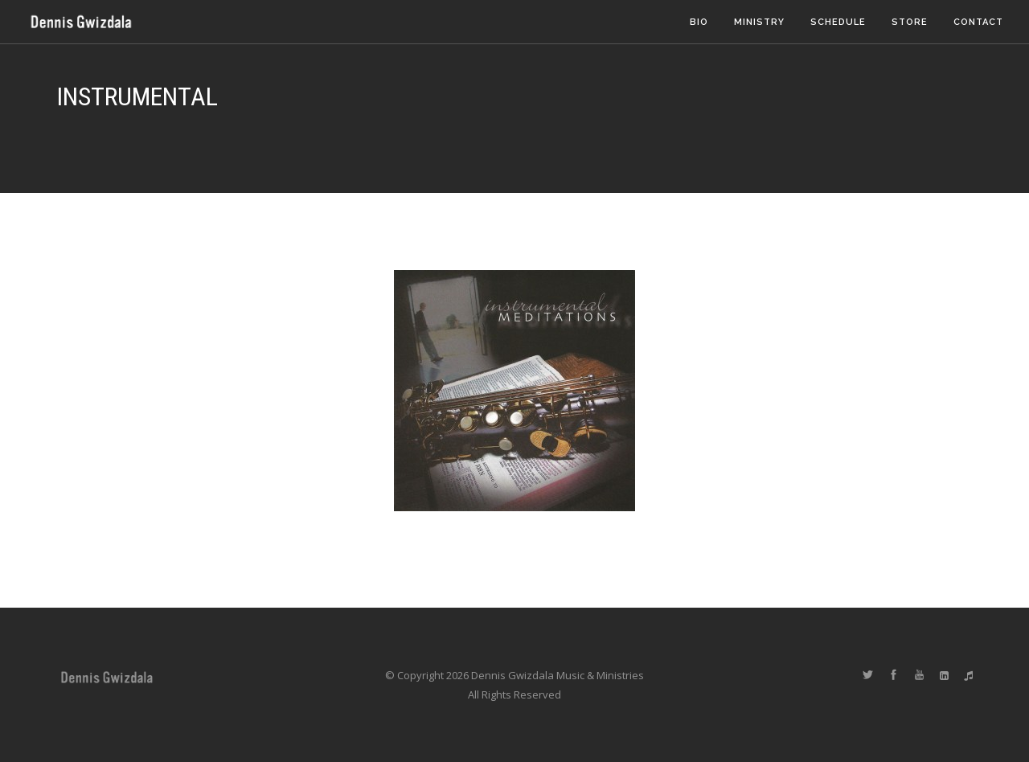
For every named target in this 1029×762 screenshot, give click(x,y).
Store (910, 22)
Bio (699, 22)
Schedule (838, 22)
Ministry (759, 22)
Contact (978, 22)
